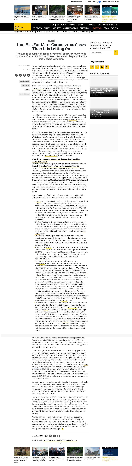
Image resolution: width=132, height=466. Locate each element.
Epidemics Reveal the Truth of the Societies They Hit (59, 166)
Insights (81, 25)
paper (38, 201)
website (48, 247)
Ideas (106, 28)
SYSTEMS (97, 28)
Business (56, 28)
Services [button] (84, 28)
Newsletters (61, 25)
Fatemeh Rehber (51, 155)
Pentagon (41, 32)
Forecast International (105, 25)
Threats (37, 28)
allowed (42, 263)
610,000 (65, 321)
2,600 (46, 310)
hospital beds (72, 307)
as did (50, 149)
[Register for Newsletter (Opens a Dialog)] (116, 52)
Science (74, 32)
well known (73, 119)
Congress (84, 32)
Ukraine (65, 32)
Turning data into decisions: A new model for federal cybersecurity (103, 112)
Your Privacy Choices (93, 2)
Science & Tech (70, 28)
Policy (47, 28)
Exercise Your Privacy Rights (111, 1)
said (58, 151)
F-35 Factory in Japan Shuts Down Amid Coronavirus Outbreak (62, 164)
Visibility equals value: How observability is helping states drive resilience (103, 91)
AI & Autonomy (53, 32)
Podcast (72, 25)
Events (114, 28)
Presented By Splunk (97, 95)
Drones (94, 32)
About (52, 25)
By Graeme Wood (24, 66)
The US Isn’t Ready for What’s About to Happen (60, 440)
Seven (37, 289)
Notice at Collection (76, 1)
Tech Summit (28, 32)
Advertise (90, 25)
